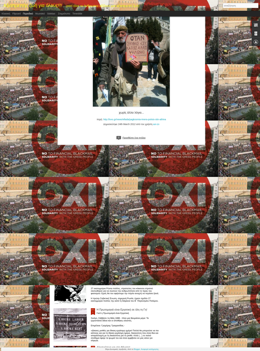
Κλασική (6, 13)
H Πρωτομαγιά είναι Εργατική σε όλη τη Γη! (122, 309)
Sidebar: (51, 13)
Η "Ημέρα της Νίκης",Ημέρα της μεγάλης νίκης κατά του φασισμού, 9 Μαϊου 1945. (127, 273)
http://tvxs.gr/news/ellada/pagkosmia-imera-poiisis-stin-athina (134, 53)
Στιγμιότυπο (64, 13)
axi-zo (156, 58)
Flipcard (16, 13)
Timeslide (77, 13)
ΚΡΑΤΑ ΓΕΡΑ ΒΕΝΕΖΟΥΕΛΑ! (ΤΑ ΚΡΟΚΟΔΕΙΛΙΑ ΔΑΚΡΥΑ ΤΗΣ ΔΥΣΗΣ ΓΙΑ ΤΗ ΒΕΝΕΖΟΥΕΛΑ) (125, 236)
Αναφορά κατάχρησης (150, 349)
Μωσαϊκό (40, 13)
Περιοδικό (28, 13)
